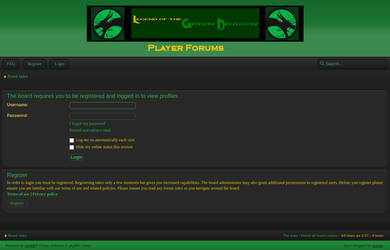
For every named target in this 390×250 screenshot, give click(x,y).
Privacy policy (45, 194)
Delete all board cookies (319, 235)
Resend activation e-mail (90, 130)
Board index (18, 76)
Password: (17, 115)
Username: (17, 104)
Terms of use (18, 194)
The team (290, 235)
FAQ (10, 63)
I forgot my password (87, 123)
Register (34, 63)
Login (59, 63)
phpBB (30, 245)
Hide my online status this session (101, 146)
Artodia (378, 245)
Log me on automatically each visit (102, 140)
